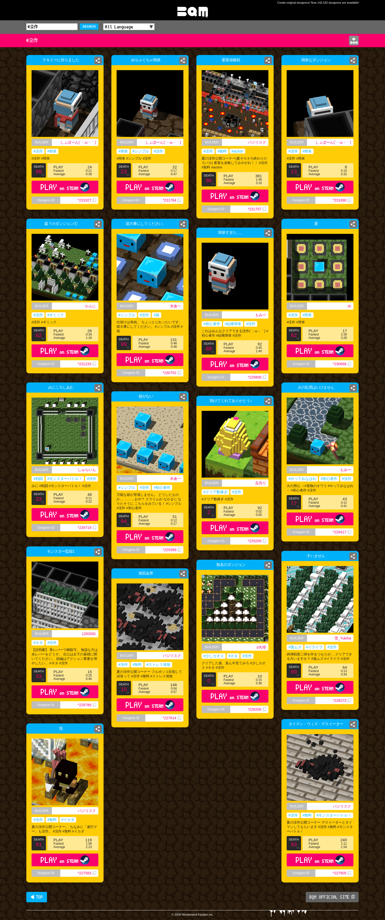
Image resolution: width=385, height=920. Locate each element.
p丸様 (261, 647)
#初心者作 (211, 324)
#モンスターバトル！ (64, 479)
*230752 (172, 373)
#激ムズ (295, 647)
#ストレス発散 (158, 664)
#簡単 (52, 151)
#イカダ (67, 820)
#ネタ (38, 643)
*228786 (87, 705)
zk (351, 306)
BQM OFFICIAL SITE (332, 897)
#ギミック (55, 315)
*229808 (257, 377)
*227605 (342, 873)
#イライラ (314, 647)
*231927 (87, 200)
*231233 (87, 364)
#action (237, 151)
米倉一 (175, 306)
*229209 (257, 541)
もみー (260, 315)
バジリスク (257, 142)
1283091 (89, 634)
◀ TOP (36, 897)
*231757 (257, 209)
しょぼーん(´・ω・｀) (78, 142)
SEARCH (89, 26)
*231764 (172, 200)
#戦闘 (38, 479)
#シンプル (141, 151)
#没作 (38, 151)
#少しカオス (213, 656)
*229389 (172, 550)
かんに (90, 306)
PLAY (65, 187)
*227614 (172, 718)
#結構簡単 (233, 324)
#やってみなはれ (302, 479)
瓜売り (260, 483)
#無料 (222, 151)
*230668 (342, 367)
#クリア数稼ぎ (215, 492)
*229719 (87, 528)
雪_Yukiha (342, 638)
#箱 (156, 315)
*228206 (257, 709)
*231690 (342, 200)
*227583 (87, 873)
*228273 (342, 700)
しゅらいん (87, 470)
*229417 (342, 532)
